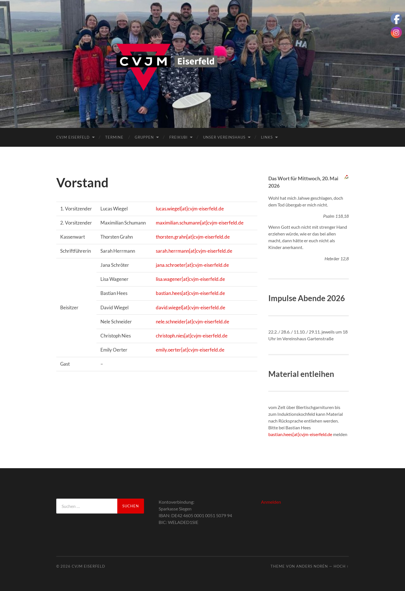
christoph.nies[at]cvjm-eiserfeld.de (192, 336)
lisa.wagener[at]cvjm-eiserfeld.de (190, 279)
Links (267, 137)
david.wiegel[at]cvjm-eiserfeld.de (190, 307)
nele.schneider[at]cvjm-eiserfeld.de (192, 322)
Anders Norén (312, 566)
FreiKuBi (178, 137)
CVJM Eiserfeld (73, 137)
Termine (114, 137)
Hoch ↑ (341, 566)
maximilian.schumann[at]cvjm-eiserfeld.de (200, 223)
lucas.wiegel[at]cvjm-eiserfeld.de (190, 209)
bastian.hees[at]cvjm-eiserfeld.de (190, 293)
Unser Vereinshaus (224, 137)
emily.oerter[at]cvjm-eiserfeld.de (190, 350)
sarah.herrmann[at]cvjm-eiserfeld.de (194, 251)
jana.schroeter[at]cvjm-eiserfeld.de (192, 265)
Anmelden (271, 502)
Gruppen (144, 137)
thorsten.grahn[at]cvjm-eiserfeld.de (193, 237)
